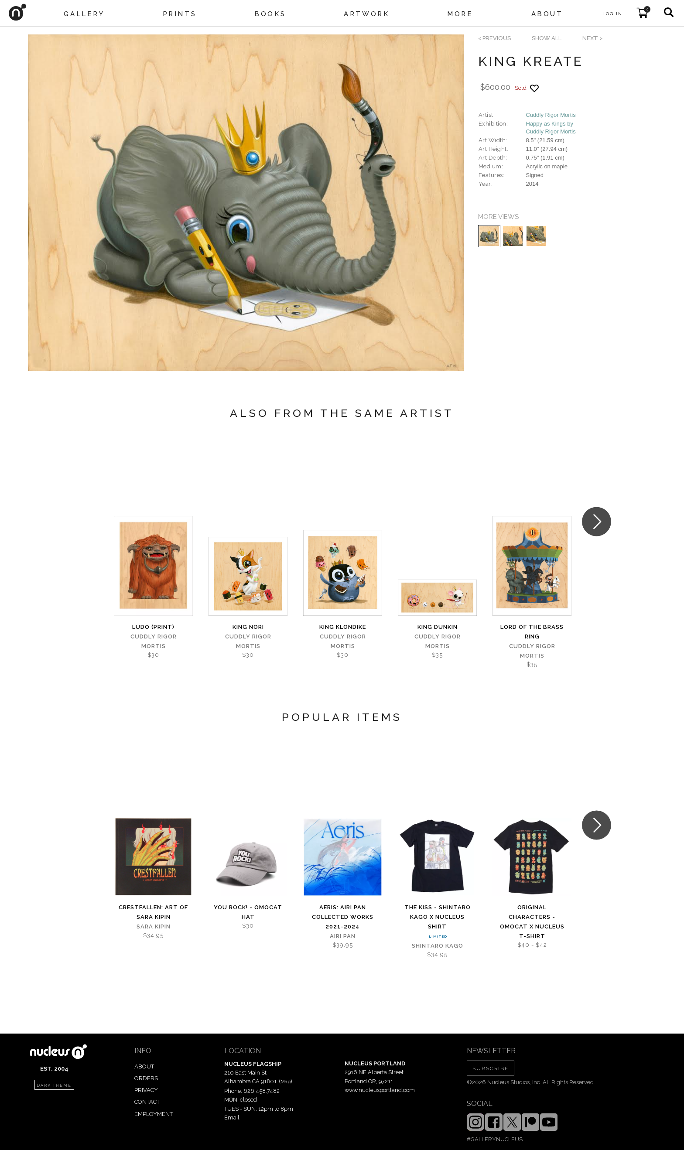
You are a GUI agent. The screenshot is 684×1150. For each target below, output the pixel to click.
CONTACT (147, 1102)
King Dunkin (437, 627)
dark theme (54, 1085)
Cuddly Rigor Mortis (551, 115)
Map (285, 1081)
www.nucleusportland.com (380, 1090)
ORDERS (146, 1078)
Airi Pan (343, 936)
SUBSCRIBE (490, 1068)
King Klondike (342, 627)
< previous (494, 38)
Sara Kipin (154, 926)
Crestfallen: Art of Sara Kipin (153, 912)
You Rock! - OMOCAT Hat (248, 912)
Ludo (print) (153, 627)
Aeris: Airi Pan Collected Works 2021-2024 (342, 917)
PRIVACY (146, 1090)
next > (592, 38)
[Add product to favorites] (534, 88)
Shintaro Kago (437, 945)
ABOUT (144, 1066)
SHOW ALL (546, 38)
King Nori (248, 627)
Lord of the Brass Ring (532, 632)
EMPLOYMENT (153, 1114)
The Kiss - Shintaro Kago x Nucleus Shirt (437, 917)
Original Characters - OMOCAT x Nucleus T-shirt (532, 921)
